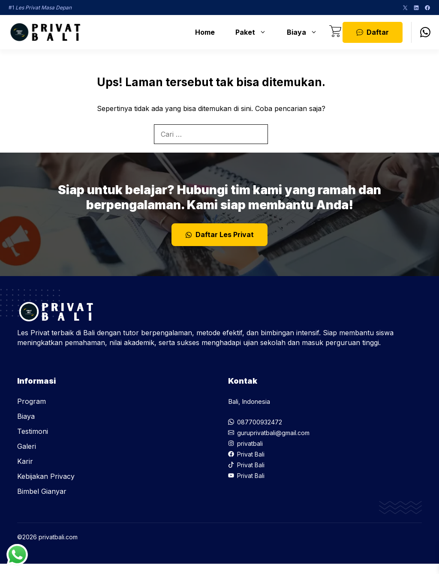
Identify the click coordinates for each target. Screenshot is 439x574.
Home (205, 32)
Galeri (26, 446)
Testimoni (32, 431)
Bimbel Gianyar (41, 491)
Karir (25, 461)
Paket (255, 32)
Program (31, 401)
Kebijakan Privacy (46, 476)
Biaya (306, 32)
